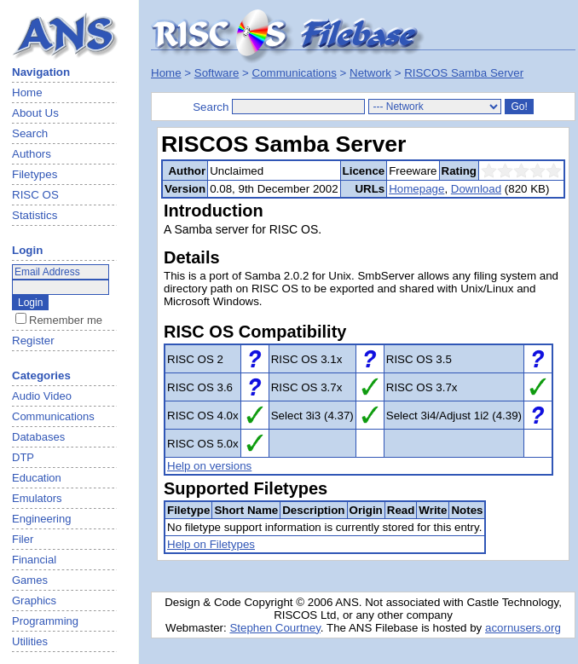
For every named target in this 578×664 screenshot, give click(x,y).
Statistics (34, 215)
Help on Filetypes (211, 544)
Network (370, 72)
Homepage (416, 188)
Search (30, 133)
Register (33, 340)
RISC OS (35, 194)
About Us (35, 113)
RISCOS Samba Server (463, 72)
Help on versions (209, 465)
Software (217, 72)
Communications (294, 72)
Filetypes (34, 174)
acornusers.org (523, 627)
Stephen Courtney (274, 627)
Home (27, 92)
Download (476, 188)
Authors (31, 153)
